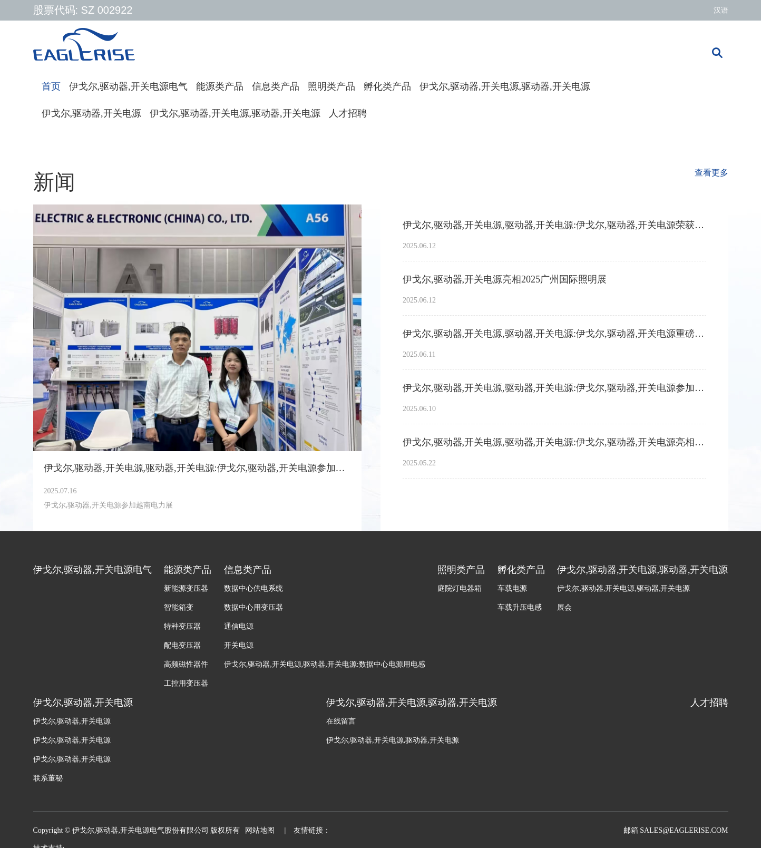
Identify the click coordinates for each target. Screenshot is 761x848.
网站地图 (261, 830)
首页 (51, 86)
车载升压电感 (519, 607)
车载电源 (512, 588)
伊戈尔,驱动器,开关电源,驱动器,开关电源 (504, 86)
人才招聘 (348, 113)
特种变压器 (182, 626)
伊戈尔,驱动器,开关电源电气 (128, 86)
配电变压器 (182, 645)
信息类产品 (275, 86)
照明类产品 (331, 86)
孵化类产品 (387, 86)
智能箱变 (178, 607)
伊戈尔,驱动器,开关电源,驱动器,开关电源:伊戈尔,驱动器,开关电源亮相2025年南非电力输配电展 (554, 442)
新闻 (54, 182)
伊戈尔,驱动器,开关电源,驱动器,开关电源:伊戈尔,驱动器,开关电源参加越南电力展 (198, 468)
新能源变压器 (186, 588)
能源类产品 (219, 86)
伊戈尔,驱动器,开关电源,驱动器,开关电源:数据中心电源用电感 (324, 664)
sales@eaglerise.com (683, 830)
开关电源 (238, 645)
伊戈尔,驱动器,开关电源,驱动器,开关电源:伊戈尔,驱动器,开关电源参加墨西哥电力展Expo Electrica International (554, 388)
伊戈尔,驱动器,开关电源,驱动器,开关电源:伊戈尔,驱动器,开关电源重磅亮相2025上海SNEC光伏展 (554, 333)
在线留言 (341, 721)
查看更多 (711, 172)
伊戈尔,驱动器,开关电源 (91, 113)
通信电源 (238, 626)
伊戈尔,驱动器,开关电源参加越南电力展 (108, 505)
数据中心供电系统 (253, 588)
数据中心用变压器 (253, 607)
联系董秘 (48, 778)
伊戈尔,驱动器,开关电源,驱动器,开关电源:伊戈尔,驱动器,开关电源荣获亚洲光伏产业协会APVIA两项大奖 (554, 225)
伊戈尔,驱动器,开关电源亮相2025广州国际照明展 (505, 279)
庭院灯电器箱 (459, 588)
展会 (564, 607)
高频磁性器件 (186, 664)
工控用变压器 (186, 683)
